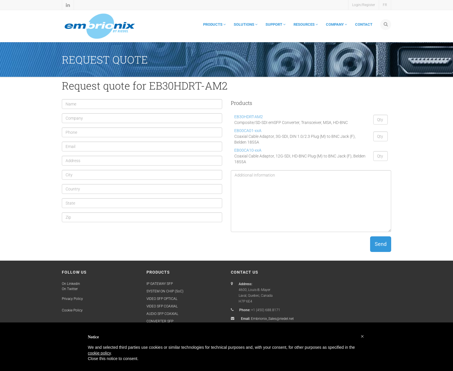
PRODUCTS (214, 24)
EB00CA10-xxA (247, 150)
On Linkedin (71, 284)
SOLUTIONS (245, 24)
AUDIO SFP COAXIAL (162, 314)
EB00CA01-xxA (247, 130)
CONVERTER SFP (159, 321)
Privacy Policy (72, 299)
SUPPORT (275, 24)
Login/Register (363, 5)
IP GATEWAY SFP (159, 284)
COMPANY (336, 24)
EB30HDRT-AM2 (248, 116)
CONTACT (363, 24)
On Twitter (70, 289)
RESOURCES (306, 24)
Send (381, 244)
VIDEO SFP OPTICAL (161, 299)
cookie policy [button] (99, 353)
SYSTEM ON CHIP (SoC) (164, 291)
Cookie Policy (72, 310)
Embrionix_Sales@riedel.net (272, 319)
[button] (362, 336)
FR (385, 5)
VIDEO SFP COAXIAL (162, 306)
